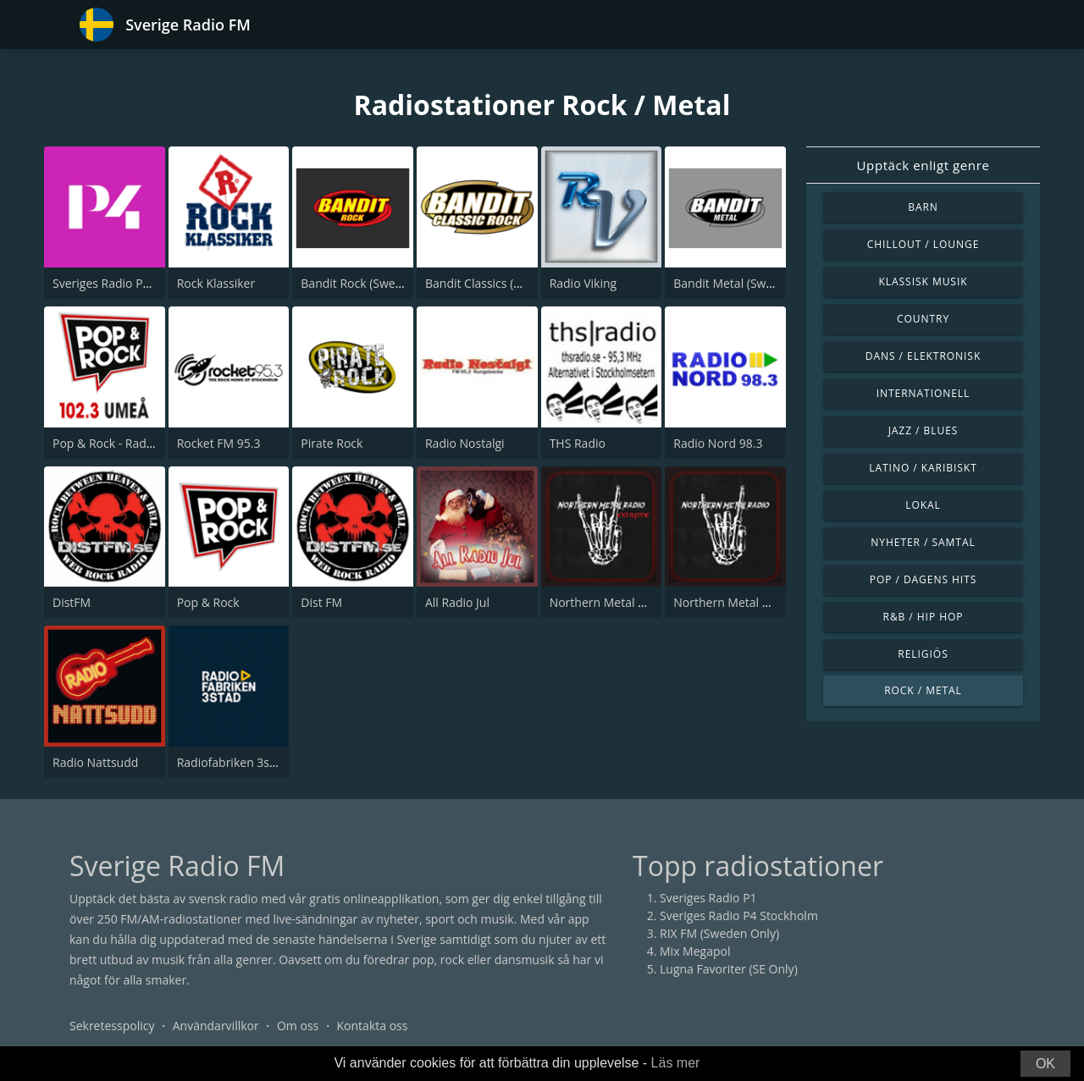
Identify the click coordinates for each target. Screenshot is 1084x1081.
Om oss (297, 1026)
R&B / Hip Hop (923, 616)
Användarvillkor (216, 1026)
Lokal (923, 505)
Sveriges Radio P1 (708, 898)
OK (1045, 1063)
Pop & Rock (208, 602)
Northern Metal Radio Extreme (634, 602)
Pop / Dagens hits (923, 579)
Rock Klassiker (216, 283)
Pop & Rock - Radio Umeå (122, 443)
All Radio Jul (457, 602)
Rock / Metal (923, 690)
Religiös (923, 654)
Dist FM (321, 602)
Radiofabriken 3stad (232, 762)
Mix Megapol (695, 951)
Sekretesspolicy (111, 1026)
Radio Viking (583, 283)
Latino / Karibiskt (922, 468)
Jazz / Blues (923, 430)
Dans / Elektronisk (923, 356)
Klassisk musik (922, 281)
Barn (923, 207)
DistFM (72, 602)
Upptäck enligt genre (923, 165)
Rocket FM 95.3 (219, 443)
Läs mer (675, 1063)
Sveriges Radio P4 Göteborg (129, 283)
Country (923, 319)
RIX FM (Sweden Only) (719, 933)
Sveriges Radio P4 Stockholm (739, 915)
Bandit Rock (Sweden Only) (374, 283)
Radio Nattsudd (95, 762)
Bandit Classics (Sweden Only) (507, 283)
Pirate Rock (331, 443)
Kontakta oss (372, 1026)
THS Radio (578, 443)
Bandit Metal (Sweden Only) (749, 283)
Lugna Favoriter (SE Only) (729, 969)
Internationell (924, 393)
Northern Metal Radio (733, 602)
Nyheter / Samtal (923, 542)
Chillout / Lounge (923, 244)
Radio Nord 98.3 (717, 443)
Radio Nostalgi (465, 443)
